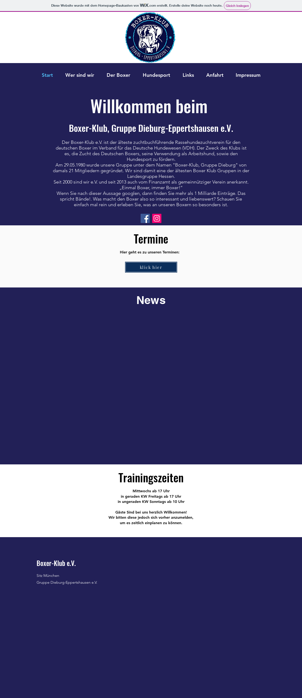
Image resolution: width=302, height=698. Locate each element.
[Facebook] (145, 218)
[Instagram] (156, 218)
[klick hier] (151, 267)
